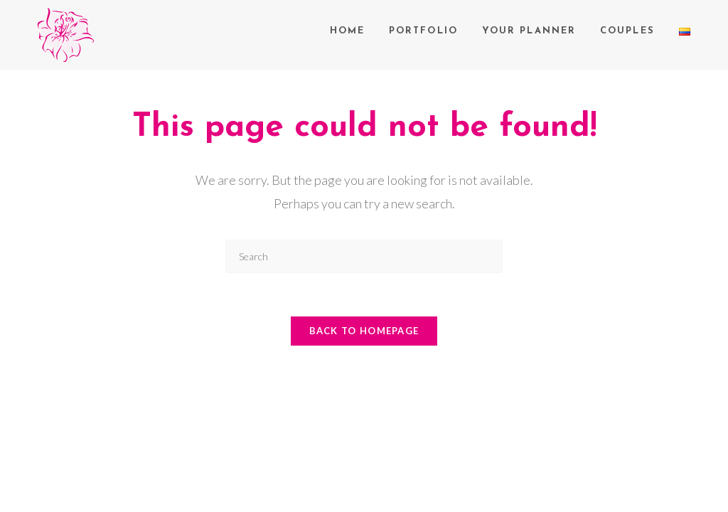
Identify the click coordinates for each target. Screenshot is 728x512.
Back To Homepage (364, 330)
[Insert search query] (364, 256)
